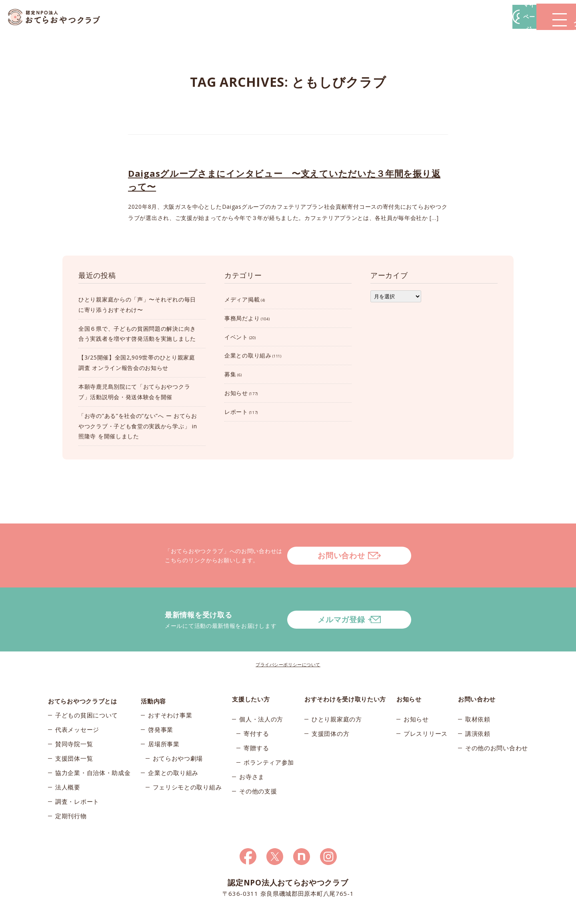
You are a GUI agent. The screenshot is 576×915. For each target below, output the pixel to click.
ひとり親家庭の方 (337, 687)
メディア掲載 (242, 299)
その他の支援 (258, 759)
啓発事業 (160, 701)
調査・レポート (77, 773)
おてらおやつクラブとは (82, 667)
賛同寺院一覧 (74, 716)
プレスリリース (426, 701)
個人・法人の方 (261, 687)
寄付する (256, 701)
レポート (236, 412)
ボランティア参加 (269, 730)
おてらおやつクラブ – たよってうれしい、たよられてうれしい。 (60, 17)
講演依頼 (477, 701)
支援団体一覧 (74, 730)
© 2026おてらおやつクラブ (144, 906)
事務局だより (242, 318)
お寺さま (251, 745)
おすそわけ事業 (170, 687)
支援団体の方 (330, 701)
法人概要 (67, 759)
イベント (236, 337)
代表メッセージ (77, 701)
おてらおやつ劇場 (178, 730)
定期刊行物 (71, 788)
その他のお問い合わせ (496, 716)
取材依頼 (477, 687)
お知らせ (236, 393)
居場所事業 (164, 716)
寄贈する (256, 716)
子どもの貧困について (86, 687)
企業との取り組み (248, 355)
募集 (230, 374)
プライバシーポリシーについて (288, 632)
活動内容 (153, 667)
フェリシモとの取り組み (187, 759)
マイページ (455, 16)
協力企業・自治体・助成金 (92, 745)
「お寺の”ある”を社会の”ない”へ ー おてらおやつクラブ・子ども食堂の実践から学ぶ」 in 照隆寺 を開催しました (137, 426)
